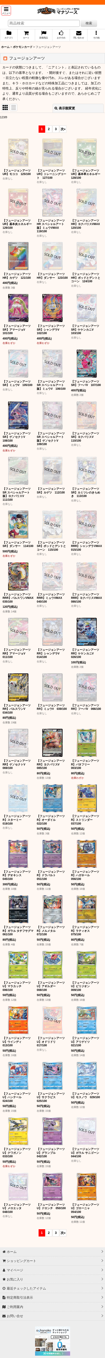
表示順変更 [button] (64, 108)
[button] (6, 10)
